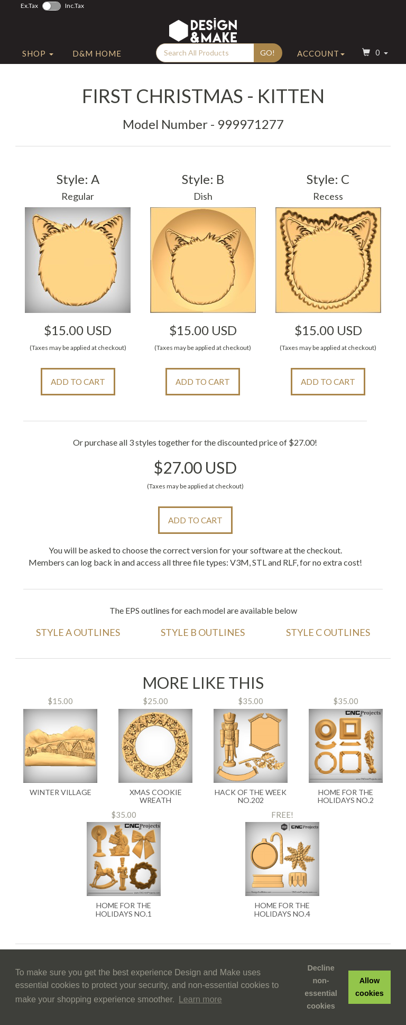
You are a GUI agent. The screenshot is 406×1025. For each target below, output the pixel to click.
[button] (373, 65)
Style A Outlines (78, 632)
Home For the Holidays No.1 (124, 909)
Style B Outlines (203, 632)
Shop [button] (37, 65)
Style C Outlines (328, 632)
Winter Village (60, 792)
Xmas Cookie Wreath (156, 796)
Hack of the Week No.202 (251, 796)
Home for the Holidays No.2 (346, 796)
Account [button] (321, 65)
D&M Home (97, 65)
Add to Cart (78, 381)
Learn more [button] (200, 999)
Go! (267, 64)
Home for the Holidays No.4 (282, 909)
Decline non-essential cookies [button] (320, 987)
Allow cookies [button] (369, 987)
